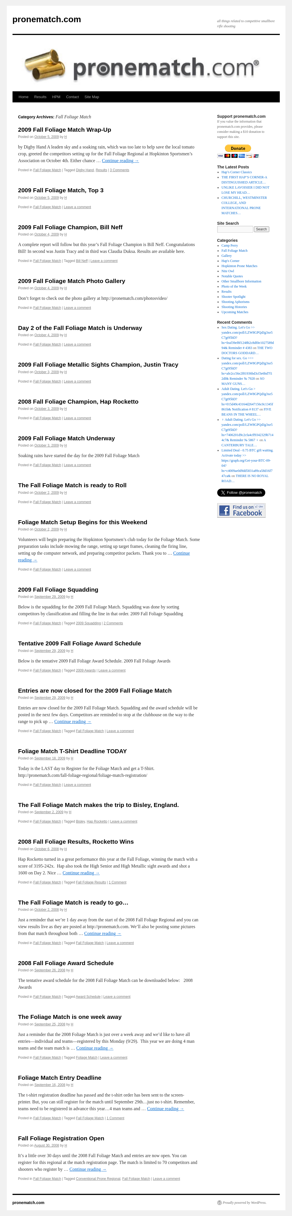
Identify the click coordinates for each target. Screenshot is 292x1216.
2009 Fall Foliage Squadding (58, 589)
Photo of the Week (234, 286)
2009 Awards (86, 670)
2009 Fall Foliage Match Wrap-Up (64, 129)
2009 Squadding (88, 623)
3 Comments (119, 170)
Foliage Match (86, 1058)
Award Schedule (88, 997)
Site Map (91, 97)
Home (24, 97)
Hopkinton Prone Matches (239, 266)
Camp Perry (229, 245)
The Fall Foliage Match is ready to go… (73, 902)
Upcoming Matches (234, 312)
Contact (72, 97)
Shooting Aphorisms (235, 302)
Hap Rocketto (97, 821)
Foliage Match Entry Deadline (60, 1077)
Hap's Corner (230, 261)
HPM (56, 97)
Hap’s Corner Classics (236, 172)
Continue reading (120, 160)
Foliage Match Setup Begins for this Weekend (83, 522)
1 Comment (117, 882)
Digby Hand (85, 170)
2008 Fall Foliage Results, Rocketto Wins (76, 841)
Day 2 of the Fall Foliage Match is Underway (80, 328)
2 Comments (113, 623)
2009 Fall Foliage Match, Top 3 (61, 190)
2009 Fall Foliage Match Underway (66, 438)
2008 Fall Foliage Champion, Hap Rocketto (78, 401)
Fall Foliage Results (91, 882)
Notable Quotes (232, 276)
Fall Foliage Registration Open (61, 1138)
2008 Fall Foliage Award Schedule (66, 963)
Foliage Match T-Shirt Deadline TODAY (72, 751)
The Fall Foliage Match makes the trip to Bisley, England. (98, 805)
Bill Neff (82, 261)
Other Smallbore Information (241, 281)
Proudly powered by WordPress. (245, 1203)
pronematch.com (47, 19)
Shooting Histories (234, 307)
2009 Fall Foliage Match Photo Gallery (71, 281)
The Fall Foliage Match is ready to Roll (72, 485)
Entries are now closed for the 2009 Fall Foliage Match (95, 690)
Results (40, 97)
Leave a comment (77, 207)
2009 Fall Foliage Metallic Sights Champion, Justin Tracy (98, 364)
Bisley (80, 821)
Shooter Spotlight (233, 297)
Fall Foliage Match (47, 170)
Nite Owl (227, 271)
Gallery (226, 256)
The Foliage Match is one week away (70, 1016)
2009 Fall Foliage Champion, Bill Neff (70, 227)
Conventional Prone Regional (98, 1179)
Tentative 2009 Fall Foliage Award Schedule (79, 643)
